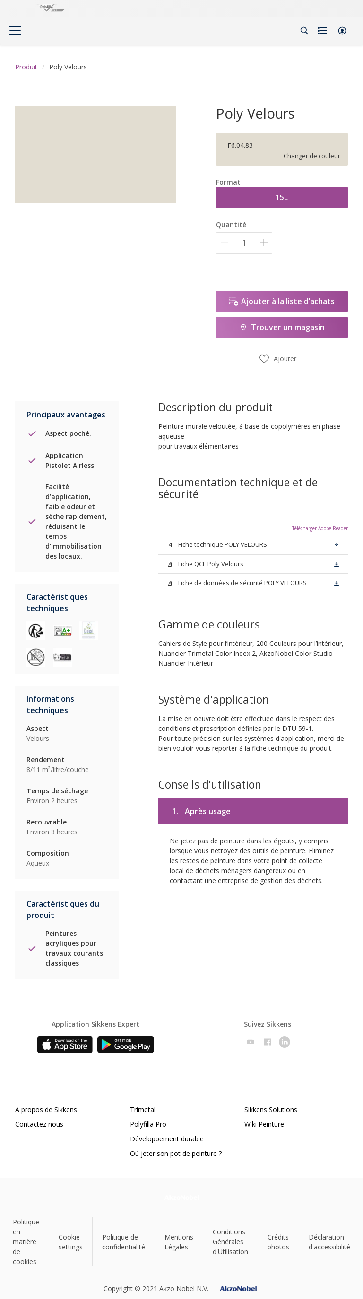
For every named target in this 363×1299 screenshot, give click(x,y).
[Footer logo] (181, 1197)
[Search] (304, 30)
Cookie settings (71, 1241)
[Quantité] (244, 243)
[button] (342, 30)
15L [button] (282, 197)
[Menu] (15, 30)
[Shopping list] (323, 30)
